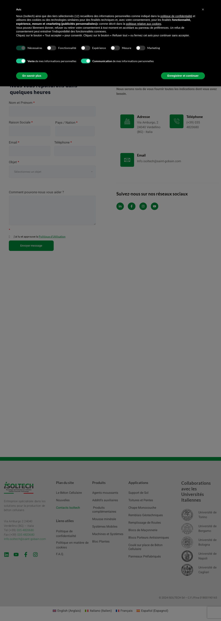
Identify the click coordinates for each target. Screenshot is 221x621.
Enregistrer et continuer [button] (183, 75)
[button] (203, 9)
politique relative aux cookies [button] (143, 23)
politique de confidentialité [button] (176, 16)
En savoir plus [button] (31, 75)
